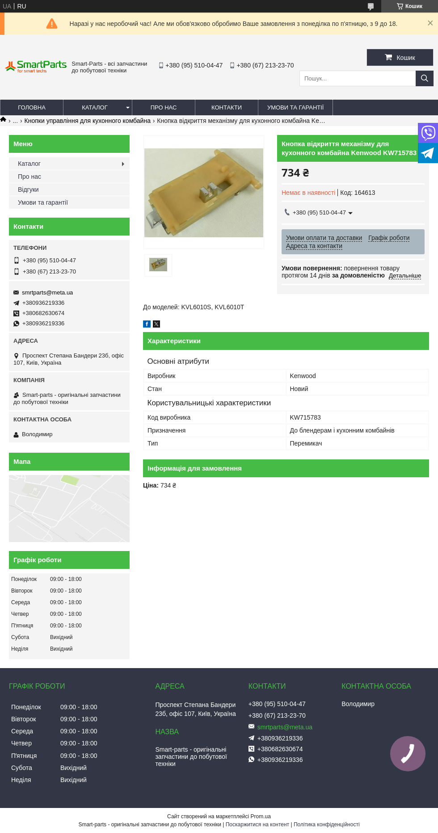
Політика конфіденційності (327, 824)
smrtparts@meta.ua (47, 292)
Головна (32, 107)
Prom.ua (261, 816)
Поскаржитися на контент (257, 824)
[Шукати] (425, 78)
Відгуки (28, 189)
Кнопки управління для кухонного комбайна (88, 120)
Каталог (94, 107)
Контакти (226, 107)
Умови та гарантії (295, 107)
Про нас (164, 107)
